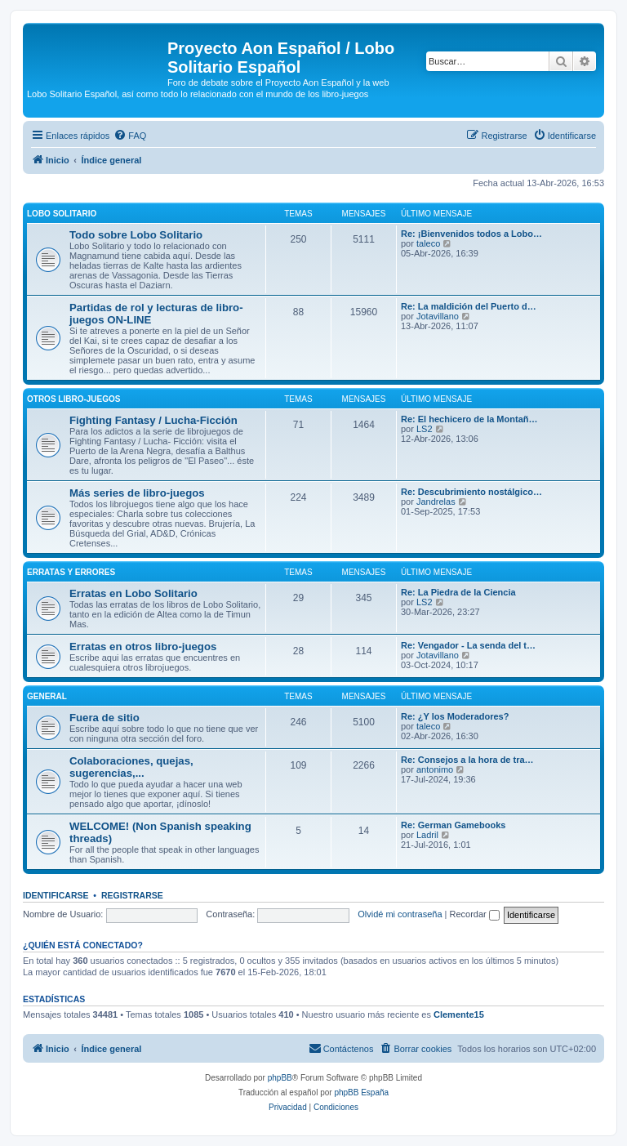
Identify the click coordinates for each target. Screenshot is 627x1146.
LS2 (424, 429)
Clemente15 (459, 1014)
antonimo (434, 769)
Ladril (427, 835)
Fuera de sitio (104, 717)
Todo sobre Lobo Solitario (135, 235)
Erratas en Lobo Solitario (133, 593)
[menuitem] (129, 135)
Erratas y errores (71, 572)
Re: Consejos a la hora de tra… (467, 760)
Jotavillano (437, 316)
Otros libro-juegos (73, 399)
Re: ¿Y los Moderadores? (455, 716)
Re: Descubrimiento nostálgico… (471, 492)
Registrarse (132, 895)
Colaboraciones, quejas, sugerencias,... (131, 767)
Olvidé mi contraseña (400, 914)
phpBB (280, 1077)
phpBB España (361, 1092)
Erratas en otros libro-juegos (142, 646)
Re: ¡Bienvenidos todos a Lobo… (471, 234)
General (47, 696)
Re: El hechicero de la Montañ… (469, 419)
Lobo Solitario (61, 213)
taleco (428, 243)
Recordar (475, 914)
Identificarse (56, 895)
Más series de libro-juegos (137, 493)
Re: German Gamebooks (453, 825)
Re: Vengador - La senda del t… (468, 645)
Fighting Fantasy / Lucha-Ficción (153, 420)
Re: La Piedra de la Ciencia (458, 592)
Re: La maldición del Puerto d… (468, 306)
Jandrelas (436, 501)
